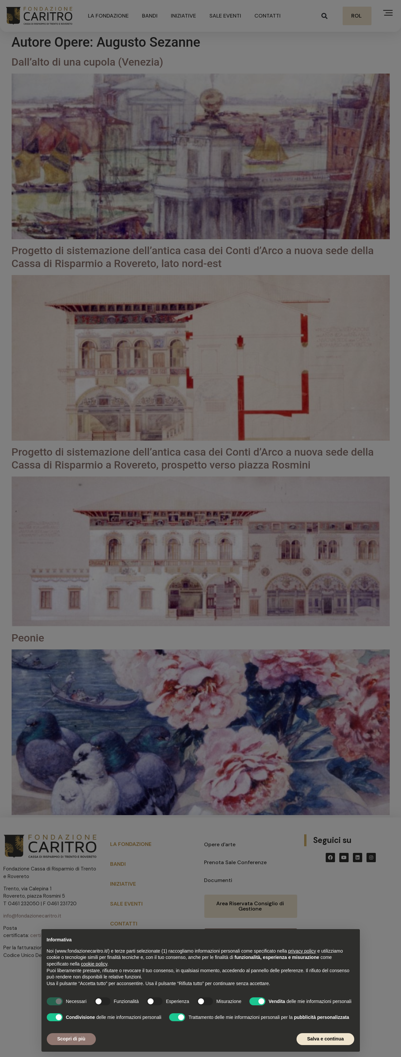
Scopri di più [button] (71, 1038)
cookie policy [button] (94, 964)
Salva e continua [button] (325, 1038)
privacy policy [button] (302, 951)
